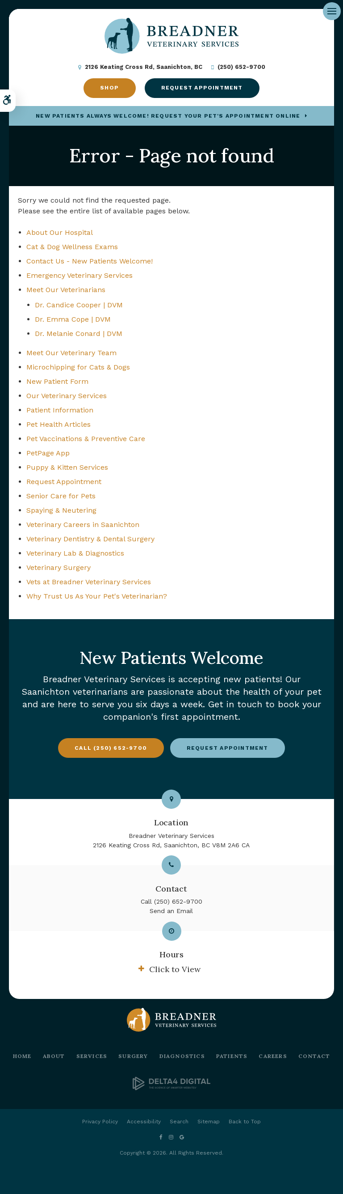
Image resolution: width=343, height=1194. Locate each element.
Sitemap (208, 1121)
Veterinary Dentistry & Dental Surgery (90, 539)
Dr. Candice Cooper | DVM (79, 305)
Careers (273, 1056)
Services (92, 1056)
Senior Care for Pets (61, 496)
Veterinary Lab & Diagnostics (75, 553)
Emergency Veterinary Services (79, 275)
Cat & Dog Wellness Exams (72, 246)
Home (22, 1056)
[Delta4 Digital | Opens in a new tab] (171, 1088)
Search (179, 1121)
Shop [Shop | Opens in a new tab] (109, 88)
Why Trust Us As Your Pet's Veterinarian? (96, 596)
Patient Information (59, 410)
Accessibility (144, 1121)
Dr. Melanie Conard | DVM (78, 333)
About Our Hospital (59, 232)
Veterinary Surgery (58, 567)
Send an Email (171, 910)
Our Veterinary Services (66, 395)
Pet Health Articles (58, 424)
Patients (232, 1056)
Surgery (133, 1056)
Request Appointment (202, 88)
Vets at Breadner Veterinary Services (88, 582)
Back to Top (245, 1121)
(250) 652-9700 (241, 67)
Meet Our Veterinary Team (71, 352)
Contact (314, 1056)
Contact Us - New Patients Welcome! (89, 261)
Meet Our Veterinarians (65, 289)
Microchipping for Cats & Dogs (78, 367)
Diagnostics (182, 1056)
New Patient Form (57, 381)
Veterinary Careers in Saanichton (82, 524)
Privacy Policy (100, 1121)
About (54, 1056)
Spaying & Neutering (61, 510)
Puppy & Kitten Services (67, 467)
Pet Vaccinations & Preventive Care (85, 438)
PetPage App (48, 453)
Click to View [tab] (175, 969)
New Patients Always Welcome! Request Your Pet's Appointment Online (168, 116)
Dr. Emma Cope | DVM (73, 319)
